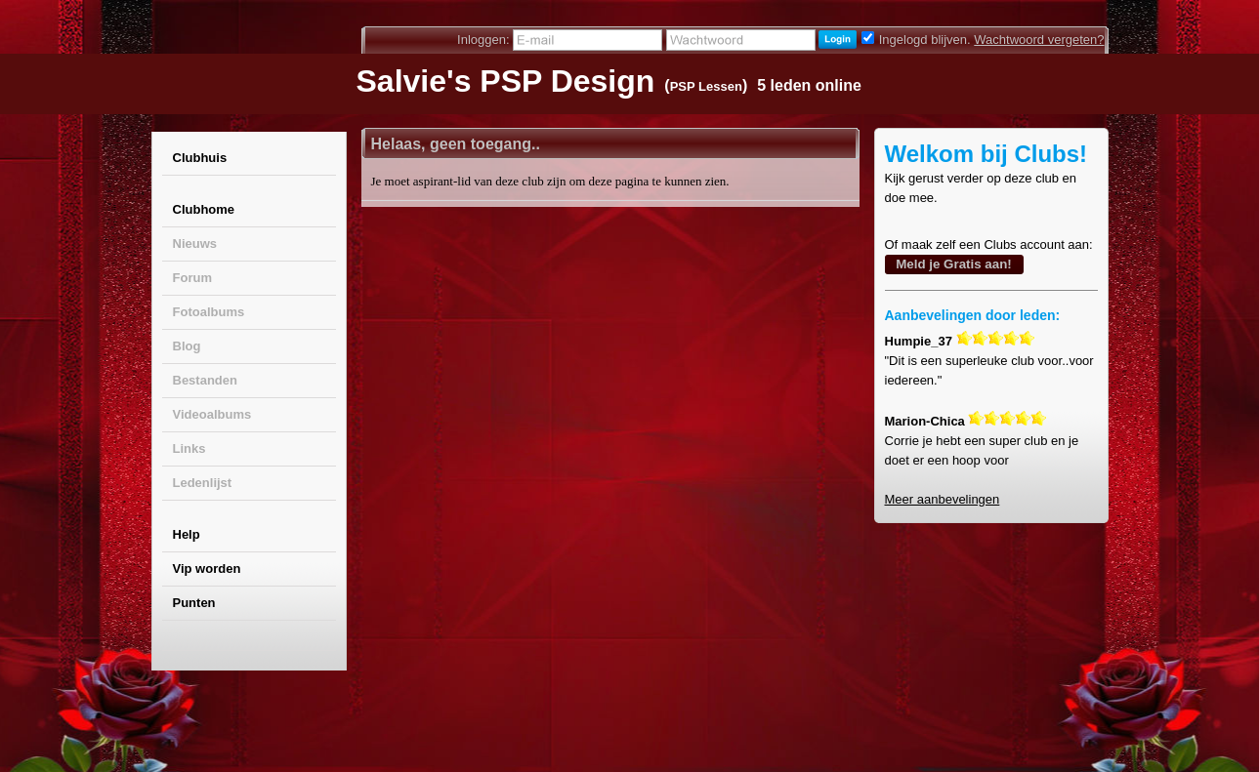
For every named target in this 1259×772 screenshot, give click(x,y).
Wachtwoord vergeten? (1039, 39)
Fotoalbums (209, 312)
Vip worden (207, 568)
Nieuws (195, 243)
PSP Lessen (706, 86)
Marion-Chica (925, 421)
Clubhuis (200, 157)
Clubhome (204, 209)
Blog (187, 346)
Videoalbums (212, 414)
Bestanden (205, 380)
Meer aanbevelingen (942, 499)
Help (186, 534)
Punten (194, 602)
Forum (192, 277)
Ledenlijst (202, 482)
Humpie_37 (918, 341)
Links (189, 448)
